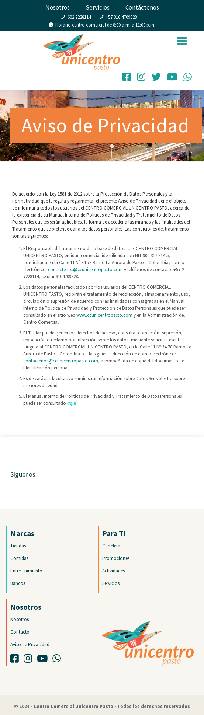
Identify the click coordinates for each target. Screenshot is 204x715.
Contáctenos (142, 7)
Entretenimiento (26, 571)
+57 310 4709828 (121, 17)
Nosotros (57, 7)
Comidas (19, 558)
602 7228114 (79, 17)
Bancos (17, 583)
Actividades (113, 571)
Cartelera (111, 546)
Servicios (98, 7)
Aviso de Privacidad (29, 644)
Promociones (115, 558)
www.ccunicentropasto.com (104, 315)
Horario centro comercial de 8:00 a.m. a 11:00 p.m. (105, 25)
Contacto (20, 632)
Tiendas (18, 546)
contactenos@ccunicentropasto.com (85, 269)
